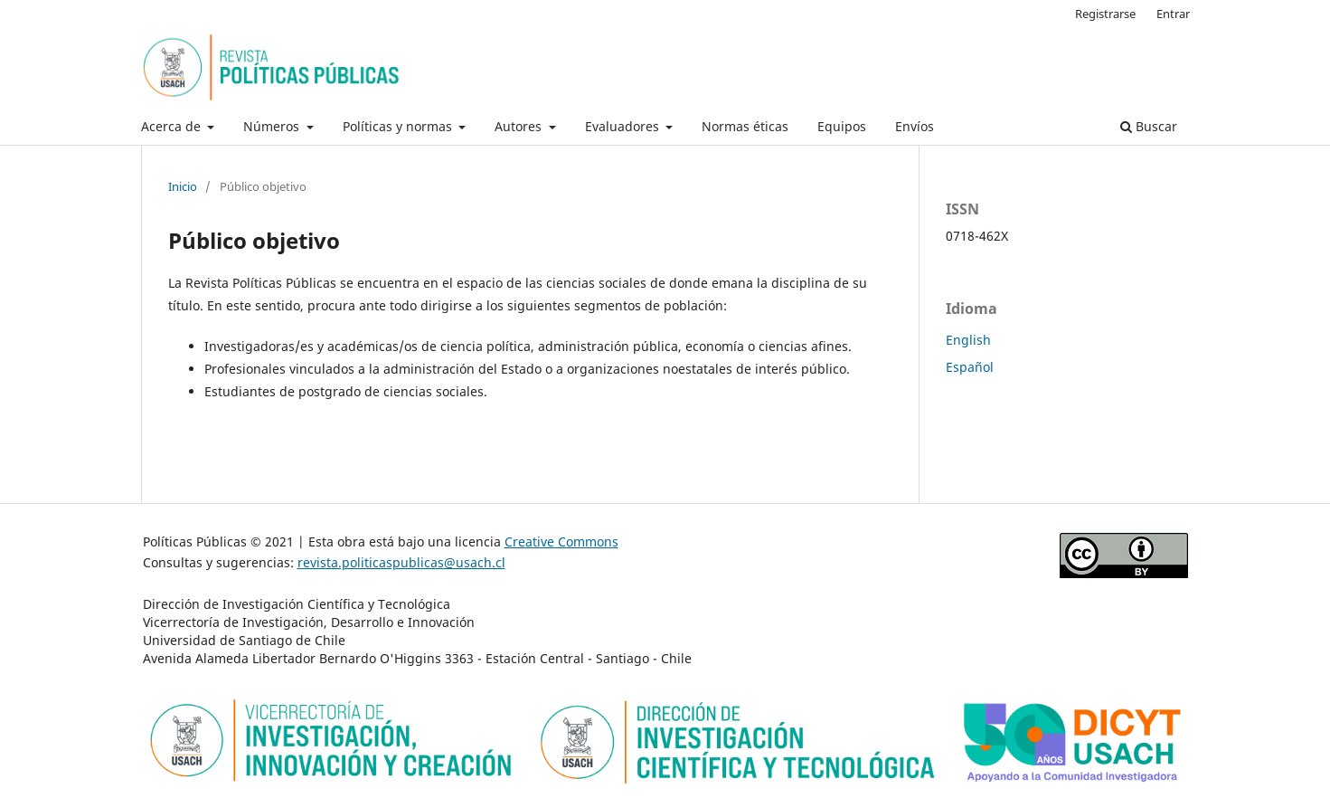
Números (273, 126)
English (968, 339)
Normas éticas (745, 126)
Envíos (914, 126)
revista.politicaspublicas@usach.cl (401, 562)
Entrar (1173, 13)
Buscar (1148, 126)
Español (970, 366)
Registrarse (1105, 13)
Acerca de (172, 126)
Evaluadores (624, 126)
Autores (520, 126)
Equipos (841, 126)
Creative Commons (561, 541)
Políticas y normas (399, 126)
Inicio (182, 186)
